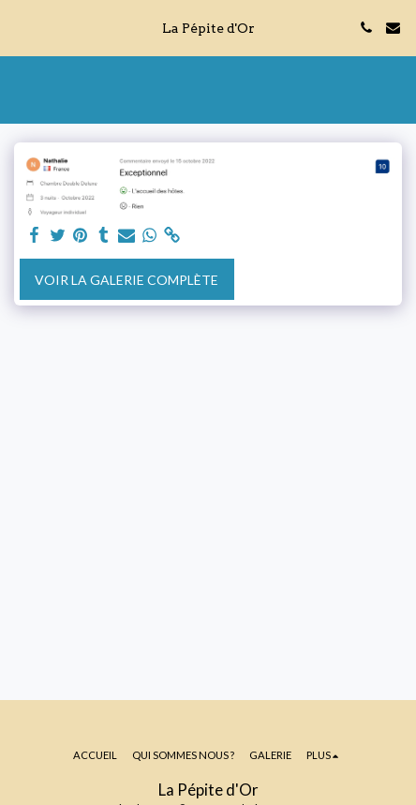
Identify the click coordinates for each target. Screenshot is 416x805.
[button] (21, 27)
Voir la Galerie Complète (126, 280)
